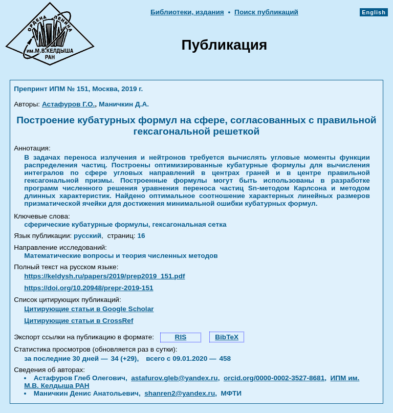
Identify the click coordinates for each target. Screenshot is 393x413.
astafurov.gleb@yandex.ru (174, 378)
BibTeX (226, 337)
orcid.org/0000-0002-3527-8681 (274, 378)
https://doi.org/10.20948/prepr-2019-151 (88, 288)
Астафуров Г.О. (68, 104)
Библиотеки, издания (187, 12)
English (374, 12)
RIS (181, 337)
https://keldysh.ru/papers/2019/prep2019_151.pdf (104, 276)
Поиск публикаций (266, 12)
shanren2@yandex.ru (179, 393)
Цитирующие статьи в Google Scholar (89, 309)
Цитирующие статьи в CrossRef (78, 320)
